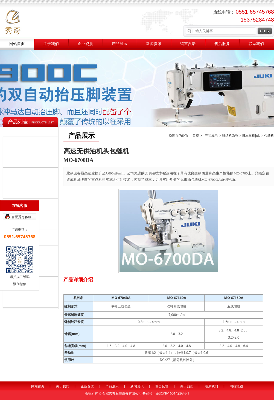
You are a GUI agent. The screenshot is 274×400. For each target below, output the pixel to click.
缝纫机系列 (31, 144)
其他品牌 (31, 299)
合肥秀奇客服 (21, 217)
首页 (196, 135)
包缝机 (269, 135)
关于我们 (51, 44)
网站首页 (17, 44)
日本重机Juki (251, 135)
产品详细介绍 (78, 279)
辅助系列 (31, 190)
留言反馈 (188, 44)
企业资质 (85, 44)
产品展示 (119, 44)
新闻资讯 (153, 44)
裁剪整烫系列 (31, 175)
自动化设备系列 (31, 159)
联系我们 (256, 44)
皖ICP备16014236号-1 (172, 393)
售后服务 (222, 44)
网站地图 (236, 386)
